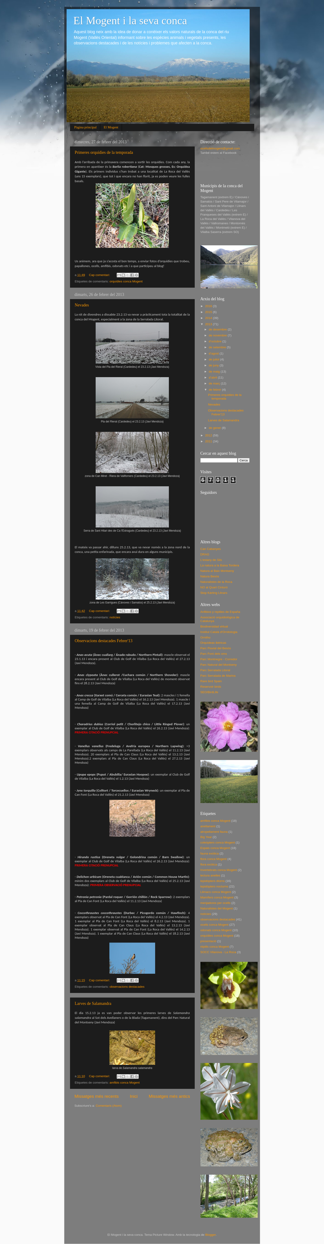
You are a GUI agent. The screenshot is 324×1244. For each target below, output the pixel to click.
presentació (208, 941)
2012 (209, 435)
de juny (214, 365)
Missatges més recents (97, 1096)
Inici (134, 1096)
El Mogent (111, 127)
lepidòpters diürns (212, 881)
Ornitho (205, 637)
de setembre (218, 347)
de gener (215, 428)
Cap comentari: (100, 275)
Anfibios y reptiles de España (220, 612)
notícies (115, 617)
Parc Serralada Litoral (215, 670)
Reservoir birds (210, 686)
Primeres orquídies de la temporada (104, 152)
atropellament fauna (214, 831)
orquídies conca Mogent (126, 281)
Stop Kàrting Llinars (213, 593)
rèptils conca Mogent (214, 946)
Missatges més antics (169, 1096)
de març (215, 383)
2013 (209, 324)
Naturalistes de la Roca (216, 582)
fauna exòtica (209, 853)
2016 (209, 306)
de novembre (218, 335)
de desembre (218, 329)
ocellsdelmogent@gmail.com (220, 148)
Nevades (82, 305)
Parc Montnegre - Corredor (218, 659)
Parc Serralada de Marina (218, 675)
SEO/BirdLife (209, 692)
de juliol (214, 359)
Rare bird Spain (211, 681)
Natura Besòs (209, 576)
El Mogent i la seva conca (130, 20)
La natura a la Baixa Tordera (219, 565)
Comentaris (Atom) (109, 1105)
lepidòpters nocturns (214, 886)
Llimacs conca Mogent (215, 892)
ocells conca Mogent (214, 924)
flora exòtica (208, 864)
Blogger (210, 1234)
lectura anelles (210, 875)
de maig (215, 371)
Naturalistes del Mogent (216, 908)
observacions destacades (127, 986)
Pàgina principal (85, 127)
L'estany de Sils (211, 560)
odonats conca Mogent (216, 930)
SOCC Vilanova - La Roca (218, 952)
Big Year (206, 837)
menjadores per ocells (215, 903)
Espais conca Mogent (215, 848)
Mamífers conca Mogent (217, 897)
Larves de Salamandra (93, 1003)
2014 (209, 318)
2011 (209, 441)
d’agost (214, 353)
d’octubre (215, 341)
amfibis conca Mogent (125, 1082)
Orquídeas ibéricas (213, 642)
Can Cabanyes (210, 549)
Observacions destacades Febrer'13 (103, 640)
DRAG (204, 554)
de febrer (215, 389)
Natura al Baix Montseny (217, 571)
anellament (208, 826)
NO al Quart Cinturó (214, 587)
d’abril (213, 377)
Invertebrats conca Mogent (218, 870)
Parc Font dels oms (213, 653)
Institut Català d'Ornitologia (219, 632)
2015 (209, 312)
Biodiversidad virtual (214, 626)
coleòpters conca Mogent (217, 842)
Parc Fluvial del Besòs (215, 648)
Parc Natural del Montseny (218, 664)
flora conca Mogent (213, 859)
